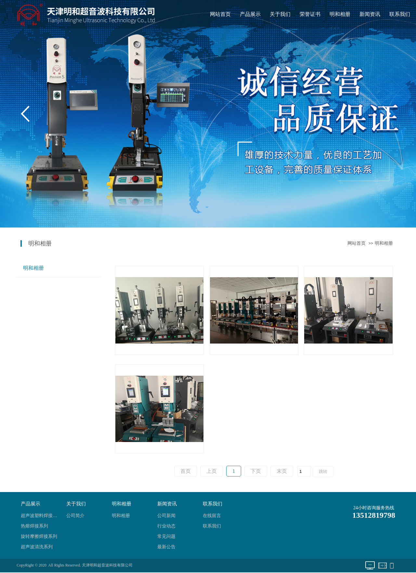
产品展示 (250, 14)
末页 (282, 471)
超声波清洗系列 (37, 546)
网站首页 (220, 14)
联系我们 (399, 14)
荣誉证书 (310, 14)
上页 (211, 471)
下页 (256, 471)
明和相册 (340, 14)
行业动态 (166, 526)
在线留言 (212, 515)
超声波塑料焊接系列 (41, 515)
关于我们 (280, 14)
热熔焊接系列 (34, 526)
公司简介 (75, 515)
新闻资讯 (369, 14)
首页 (185, 471)
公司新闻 (166, 515)
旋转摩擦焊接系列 (39, 536)
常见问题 (166, 536)
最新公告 (166, 546)
